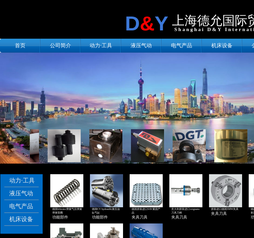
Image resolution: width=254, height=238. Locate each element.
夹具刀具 (140, 217)
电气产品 (181, 45)
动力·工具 (101, 45)
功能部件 (60, 217)
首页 (20, 45)
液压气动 (141, 45)
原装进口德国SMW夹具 (224, 209)
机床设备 (222, 45)
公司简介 (60, 45)
